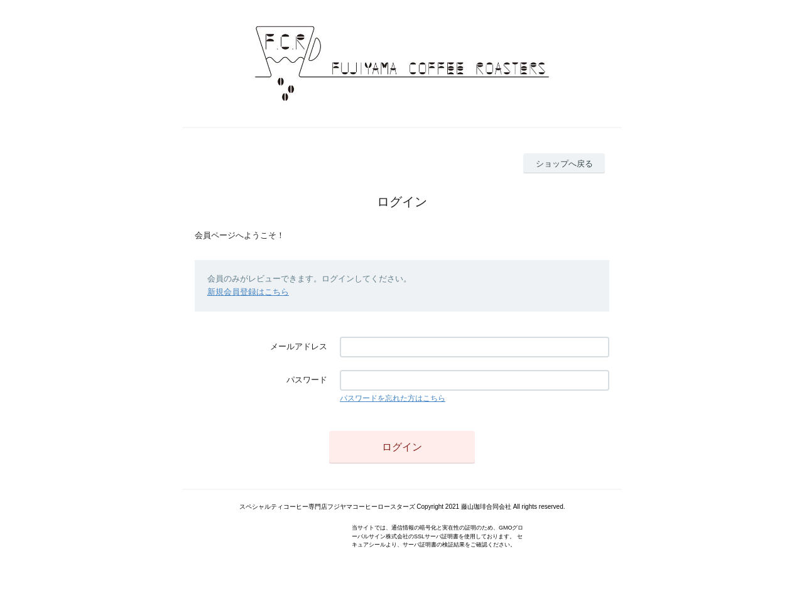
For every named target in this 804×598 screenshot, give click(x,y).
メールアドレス (298, 346)
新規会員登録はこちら (248, 291)
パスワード (306, 379)
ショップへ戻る (564, 163)
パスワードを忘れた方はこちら (392, 398)
